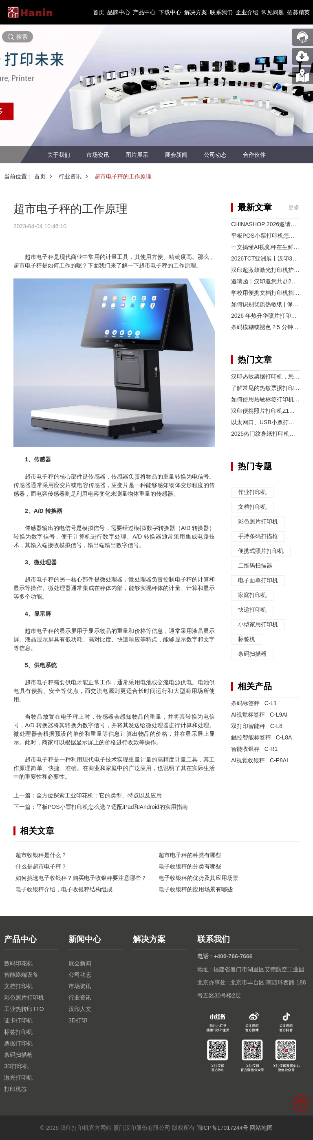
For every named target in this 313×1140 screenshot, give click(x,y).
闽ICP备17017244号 (222, 1127)
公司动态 (215, 154)
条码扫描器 (252, 654)
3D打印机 (16, 1066)
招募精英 (298, 12)
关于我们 (58, 154)
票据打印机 (18, 1043)
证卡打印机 (18, 1020)
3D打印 (77, 1020)
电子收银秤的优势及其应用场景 (198, 878)
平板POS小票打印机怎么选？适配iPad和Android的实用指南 (112, 807)
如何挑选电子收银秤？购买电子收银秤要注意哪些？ (81, 878)
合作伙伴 (254, 154)
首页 (98, 12)
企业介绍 (247, 12)
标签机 (246, 639)
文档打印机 (252, 507)
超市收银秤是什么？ (41, 855)
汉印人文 (79, 1009)
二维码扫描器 (255, 566)
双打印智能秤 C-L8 (256, 726)
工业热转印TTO (24, 1009)
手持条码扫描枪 (258, 536)
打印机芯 (15, 1089)
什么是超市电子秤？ (41, 866)
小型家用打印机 (258, 624)
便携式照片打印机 (261, 551)
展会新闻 (176, 154)
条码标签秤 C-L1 (254, 703)
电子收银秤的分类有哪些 (190, 866)
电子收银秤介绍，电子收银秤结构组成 (63, 889)
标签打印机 (18, 1032)
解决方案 (195, 12)
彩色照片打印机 (258, 522)
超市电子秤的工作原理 (123, 176)
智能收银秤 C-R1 (254, 749)
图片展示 (137, 154)
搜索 (18, 37)
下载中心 (170, 12)
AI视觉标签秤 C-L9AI (259, 714)
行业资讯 (70, 176)
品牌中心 (118, 12)
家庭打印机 (252, 595)
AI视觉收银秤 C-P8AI (259, 760)
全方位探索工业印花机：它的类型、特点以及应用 (99, 795)
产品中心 (144, 12)
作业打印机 (252, 492)
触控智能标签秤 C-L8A (261, 737)
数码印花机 (18, 963)
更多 (294, 207)
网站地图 (261, 1127)
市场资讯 (97, 154)
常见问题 (272, 12)
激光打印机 (18, 1077)
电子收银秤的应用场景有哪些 (196, 889)
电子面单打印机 (258, 580)
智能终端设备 (21, 974)
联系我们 (221, 12)
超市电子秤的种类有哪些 (190, 855)
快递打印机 (252, 610)
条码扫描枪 (18, 1054)
